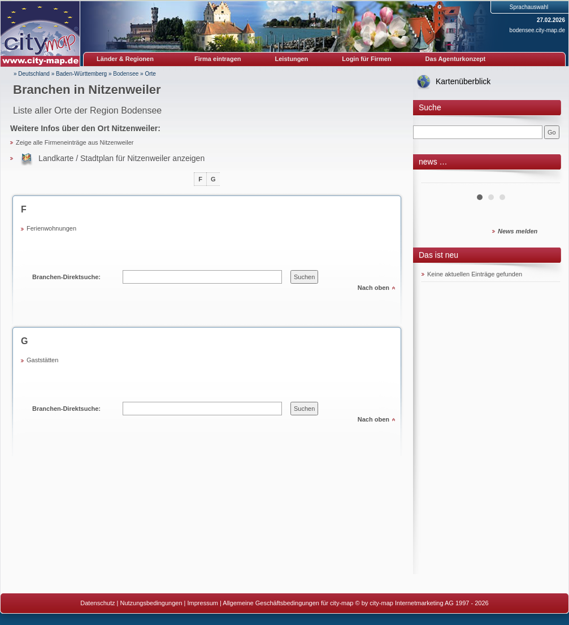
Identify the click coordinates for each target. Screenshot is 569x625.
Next (545, 179)
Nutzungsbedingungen (151, 603)
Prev (436, 179)
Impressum (203, 603)
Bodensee (125, 74)
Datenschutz (97, 603)
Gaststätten (42, 360)
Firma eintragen (217, 58)
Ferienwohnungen (51, 228)
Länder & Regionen (125, 58)
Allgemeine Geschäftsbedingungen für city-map (288, 603)
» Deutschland (32, 74)
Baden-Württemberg (81, 74)
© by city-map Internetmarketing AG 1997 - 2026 (422, 603)
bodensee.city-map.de (537, 30)
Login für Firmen (366, 58)
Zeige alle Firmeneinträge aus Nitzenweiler (74, 142)
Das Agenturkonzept (455, 58)
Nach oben (373, 287)
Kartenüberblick (463, 81)
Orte (150, 74)
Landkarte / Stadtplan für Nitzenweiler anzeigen (121, 158)
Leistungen (292, 58)
